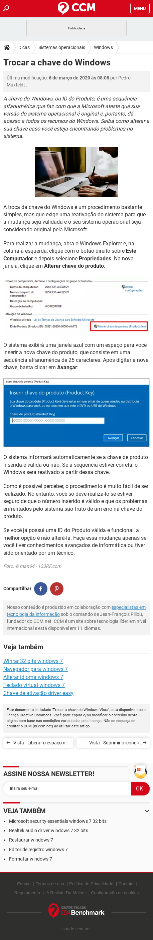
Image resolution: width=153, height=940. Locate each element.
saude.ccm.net (76, 928)
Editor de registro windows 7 (38, 849)
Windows (103, 47)
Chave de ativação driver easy (38, 693)
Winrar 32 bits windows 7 (33, 661)
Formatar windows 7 (30, 859)
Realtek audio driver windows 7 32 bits (48, 830)
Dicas (24, 47)
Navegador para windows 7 (35, 669)
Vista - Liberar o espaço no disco (40, 744)
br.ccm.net (43, 726)
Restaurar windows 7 (31, 840)
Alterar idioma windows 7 (33, 677)
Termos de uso (50, 883)
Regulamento (27, 892)
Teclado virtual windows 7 (34, 685)
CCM (28, 726)
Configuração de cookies (115, 892)
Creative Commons (35, 715)
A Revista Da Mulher (66, 892)
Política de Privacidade (91, 883)
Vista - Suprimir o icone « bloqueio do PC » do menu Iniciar (113, 744)
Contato (126, 883)
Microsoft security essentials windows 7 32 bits (58, 821)
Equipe (23, 883)
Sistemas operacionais (61, 47)
